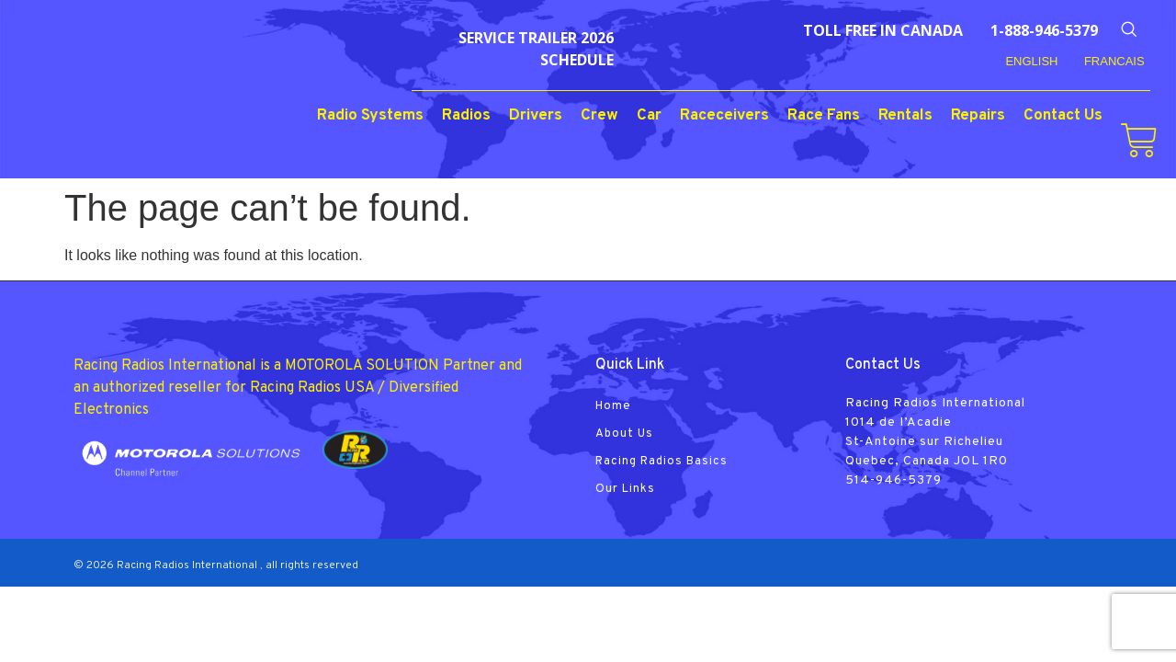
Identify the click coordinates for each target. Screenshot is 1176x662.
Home (613, 406)
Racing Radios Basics (661, 461)
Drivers (535, 116)
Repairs (978, 116)
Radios (466, 116)
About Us (624, 434)
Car (649, 116)
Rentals (905, 116)
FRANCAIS (1114, 61)
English (1031, 61)
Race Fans (823, 116)
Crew (599, 116)
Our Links (625, 489)
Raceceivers (724, 116)
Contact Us (1062, 116)
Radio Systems (370, 116)
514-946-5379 (893, 480)
